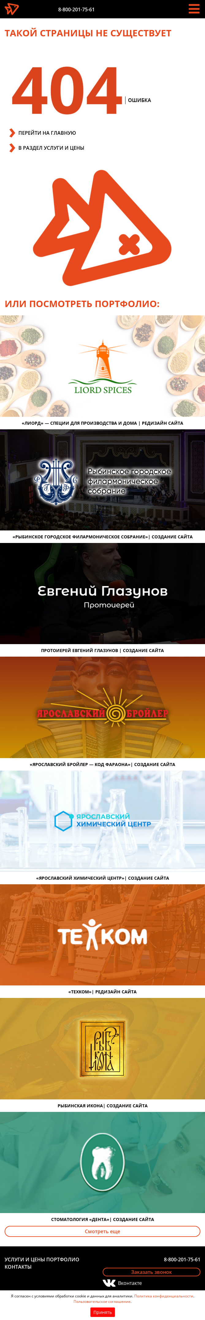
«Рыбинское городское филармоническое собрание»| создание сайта (103, 537)
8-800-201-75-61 (76, 9)
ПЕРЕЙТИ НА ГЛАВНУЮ (47, 133)
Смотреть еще (102, 1231)
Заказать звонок (151, 1272)
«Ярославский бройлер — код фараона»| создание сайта (102, 764)
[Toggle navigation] (194, 8)
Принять (102, 1312)
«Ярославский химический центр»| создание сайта (102, 878)
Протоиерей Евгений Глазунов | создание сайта (102, 650)
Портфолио (62, 1259)
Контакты (18, 1266)
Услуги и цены (25, 1259)
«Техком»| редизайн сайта (102, 992)
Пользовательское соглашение (102, 1301)
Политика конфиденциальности (163, 1296)
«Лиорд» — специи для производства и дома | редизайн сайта (102, 423)
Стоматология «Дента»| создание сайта (102, 1219)
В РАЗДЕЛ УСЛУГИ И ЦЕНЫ (51, 148)
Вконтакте (130, 1283)
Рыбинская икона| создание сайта (103, 1106)
